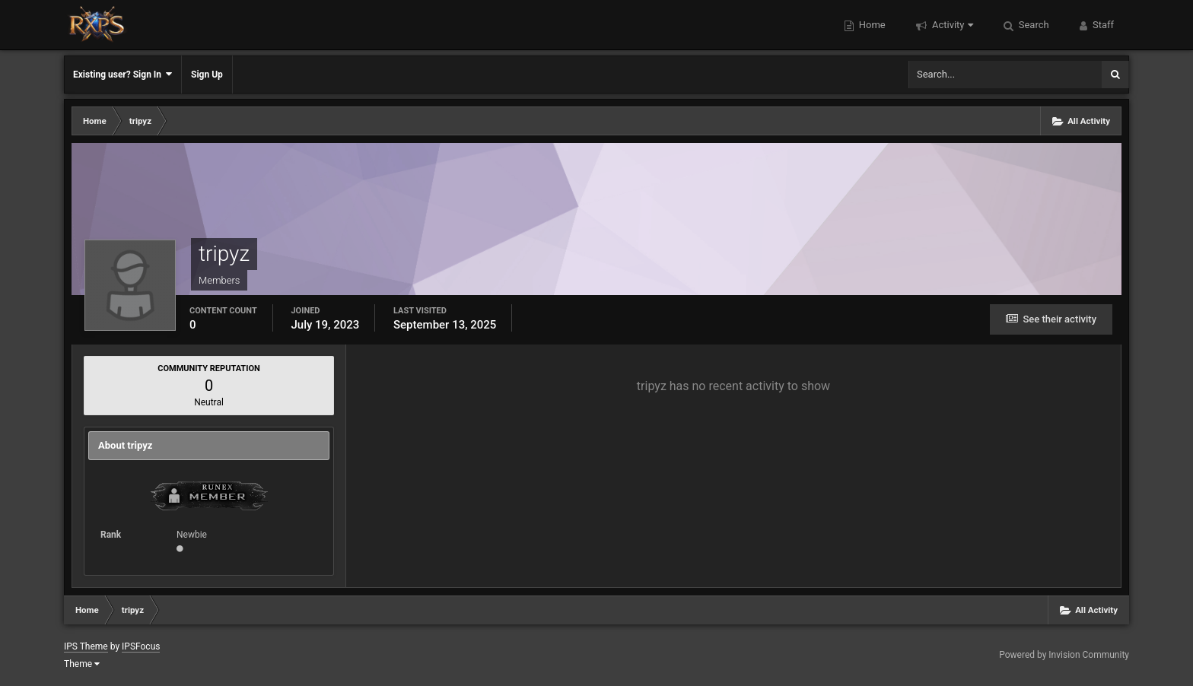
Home (871, 24)
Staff (1102, 24)
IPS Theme (86, 646)
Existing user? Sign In (122, 74)
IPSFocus (141, 646)
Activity (951, 24)
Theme (82, 664)
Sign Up (207, 74)
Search (1032, 24)
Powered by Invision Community (1064, 654)
